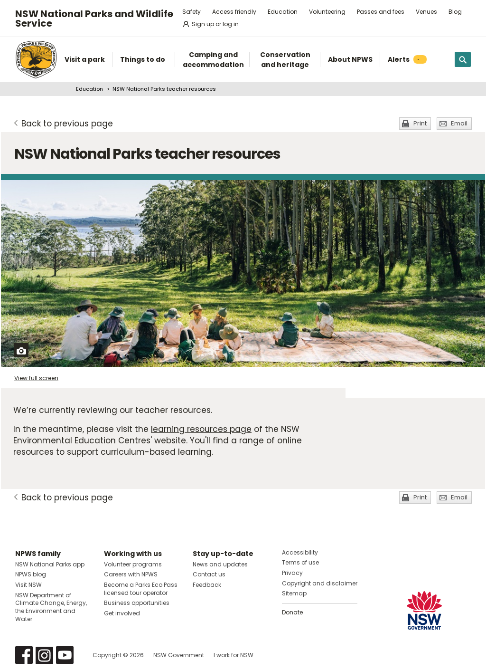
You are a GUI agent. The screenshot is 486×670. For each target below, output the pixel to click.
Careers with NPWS (131, 574)
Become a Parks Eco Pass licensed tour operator (141, 589)
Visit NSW (28, 585)
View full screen (36, 378)
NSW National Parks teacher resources (164, 89)
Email (459, 123)
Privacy (292, 573)
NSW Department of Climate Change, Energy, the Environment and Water (51, 607)
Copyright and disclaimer (319, 583)
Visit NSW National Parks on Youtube (65, 655)
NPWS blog (30, 574)
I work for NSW (233, 655)
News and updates (220, 564)
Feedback (207, 585)
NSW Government (178, 655)
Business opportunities (136, 603)
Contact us (209, 574)
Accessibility (300, 552)
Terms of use (300, 562)
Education (283, 12)
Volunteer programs (133, 564)
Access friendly (234, 12)
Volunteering (327, 12)
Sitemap (294, 593)
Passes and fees (380, 12)
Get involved (122, 613)
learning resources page (201, 429)
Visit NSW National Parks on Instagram (44, 655)
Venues (426, 12)
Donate (292, 612)
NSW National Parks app (49, 564)
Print (420, 123)
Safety (191, 12)
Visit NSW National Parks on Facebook (24, 655)
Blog (455, 12)
